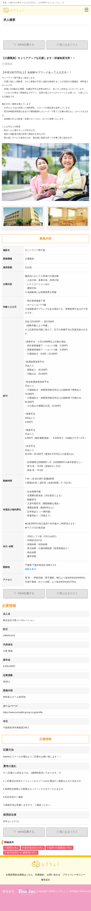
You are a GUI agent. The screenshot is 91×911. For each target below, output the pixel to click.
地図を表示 (30, 569)
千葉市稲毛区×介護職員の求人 (20, 852)
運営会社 (45, 879)
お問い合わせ (53, 874)
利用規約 (39, 874)
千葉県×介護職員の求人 (59, 847)
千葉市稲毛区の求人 (33, 847)
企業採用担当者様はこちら (19, 874)
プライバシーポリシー (74, 874)
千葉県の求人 (11, 847)
